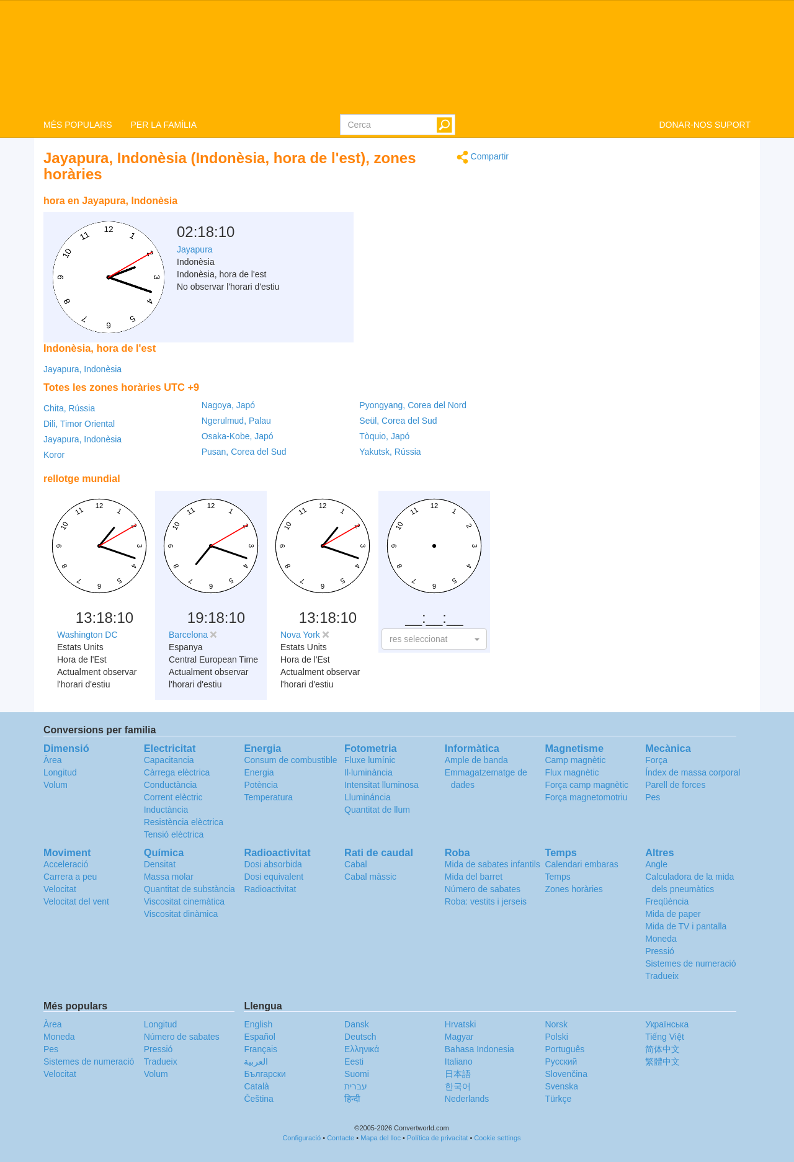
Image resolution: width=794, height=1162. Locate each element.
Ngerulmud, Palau (236, 421)
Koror (54, 455)
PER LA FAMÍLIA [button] (163, 125)
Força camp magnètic (586, 785)
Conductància (170, 785)
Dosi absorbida (272, 864)
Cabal (355, 864)
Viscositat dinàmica (181, 914)
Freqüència (667, 901)
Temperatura (268, 797)
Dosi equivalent (273, 877)
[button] (434, 639)
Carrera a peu (70, 877)
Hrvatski (460, 1024)
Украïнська (667, 1024)
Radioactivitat (270, 889)
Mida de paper (673, 914)
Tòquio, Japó (384, 436)
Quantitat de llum (377, 810)
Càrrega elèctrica (177, 772)
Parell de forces (675, 785)
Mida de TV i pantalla (685, 926)
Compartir (483, 157)
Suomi (356, 1074)
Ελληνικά (361, 1049)
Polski (556, 1037)
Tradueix (662, 976)
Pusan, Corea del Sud (244, 452)
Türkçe (558, 1099)
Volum (55, 785)
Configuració (301, 1138)
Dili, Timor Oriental (79, 424)
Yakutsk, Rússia (390, 452)
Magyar (459, 1037)
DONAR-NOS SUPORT (705, 125)
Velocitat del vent (76, 901)
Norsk (556, 1024)
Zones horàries (573, 889)
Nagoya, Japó (228, 405)
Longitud (60, 772)
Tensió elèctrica (174, 834)
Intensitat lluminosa (381, 785)
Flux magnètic (572, 772)
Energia (259, 772)
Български (264, 1074)
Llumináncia (367, 797)
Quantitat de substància (189, 889)
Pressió (659, 951)
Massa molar (169, 877)
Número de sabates (482, 889)
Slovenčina (566, 1074)
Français (260, 1049)
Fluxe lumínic (369, 760)
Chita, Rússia (69, 408)
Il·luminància (368, 772)
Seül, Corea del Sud (398, 421)
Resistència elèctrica (183, 822)
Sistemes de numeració (690, 963)
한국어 (458, 1086)
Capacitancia (169, 760)
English (258, 1024)
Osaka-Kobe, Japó (238, 436)
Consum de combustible (290, 760)
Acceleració (65, 864)
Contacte (340, 1138)
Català (256, 1086)
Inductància (166, 810)
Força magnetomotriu (586, 797)
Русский (561, 1061)
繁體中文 (662, 1061)
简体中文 (662, 1049)
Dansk (356, 1024)
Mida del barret (473, 877)
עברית (355, 1086)
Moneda (661, 939)
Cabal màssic (370, 877)
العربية (256, 1061)
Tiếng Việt (664, 1037)
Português (564, 1049)
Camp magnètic (575, 760)
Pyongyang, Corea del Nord (412, 405)
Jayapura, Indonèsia (82, 369)
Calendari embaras (581, 864)
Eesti (354, 1061)
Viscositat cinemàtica (184, 901)
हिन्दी (352, 1099)
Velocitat (59, 889)
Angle (656, 864)
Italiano (459, 1061)
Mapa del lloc (380, 1138)
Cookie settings (497, 1138)
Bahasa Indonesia (479, 1049)
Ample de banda (476, 760)
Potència (260, 785)
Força (656, 760)
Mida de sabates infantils (492, 864)
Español (259, 1037)
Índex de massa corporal (692, 772)
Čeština (258, 1099)
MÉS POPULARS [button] (77, 125)
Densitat (160, 864)
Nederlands (467, 1099)
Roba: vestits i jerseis (486, 901)
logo (397, 56)
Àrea (52, 760)
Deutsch (360, 1037)
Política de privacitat (437, 1138)
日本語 (458, 1074)
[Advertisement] (431, 220)
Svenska (561, 1086)
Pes (652, 797)
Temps (557, 877)
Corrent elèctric (173, 797)
